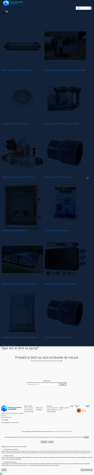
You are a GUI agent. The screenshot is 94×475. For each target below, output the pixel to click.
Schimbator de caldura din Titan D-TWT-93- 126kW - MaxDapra (17, 70)
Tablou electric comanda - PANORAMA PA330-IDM (14, 230)
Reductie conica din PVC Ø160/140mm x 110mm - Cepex (58, 177)
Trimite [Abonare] (62, 384)
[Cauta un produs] (90, 8)
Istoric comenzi (28, 408)
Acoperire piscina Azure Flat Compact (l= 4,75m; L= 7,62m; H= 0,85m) (19, 284)
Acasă (75, 349)
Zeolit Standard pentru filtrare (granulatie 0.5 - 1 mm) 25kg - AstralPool (19, 337)
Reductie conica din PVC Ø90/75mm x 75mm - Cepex (57, 337)
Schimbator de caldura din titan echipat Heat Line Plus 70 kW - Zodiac (19, 177)
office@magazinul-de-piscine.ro (10, 422)
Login (32, 411)
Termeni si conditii (64, 408)
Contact (26, 409)
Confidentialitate (51, 411)
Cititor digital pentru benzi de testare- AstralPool (56, 230)
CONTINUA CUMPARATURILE (8, 345)
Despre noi (55, 409)
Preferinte (44, 441)
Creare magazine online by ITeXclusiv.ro (62, 431)
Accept (51, 441)
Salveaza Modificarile (86, 469)
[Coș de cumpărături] (6, 12)
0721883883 (4, 420)
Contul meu (27, 411)
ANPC (60, 409)
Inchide (86, 437)
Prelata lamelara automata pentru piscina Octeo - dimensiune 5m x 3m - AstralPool (65, 70)
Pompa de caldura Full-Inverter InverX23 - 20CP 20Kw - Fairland (60, 284)
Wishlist (31, 409)
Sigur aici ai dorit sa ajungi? (85, 349)
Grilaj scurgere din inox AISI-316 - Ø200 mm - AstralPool (15, 123)
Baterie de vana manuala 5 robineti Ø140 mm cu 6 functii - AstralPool (61, 123)
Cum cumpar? (51, 408)
